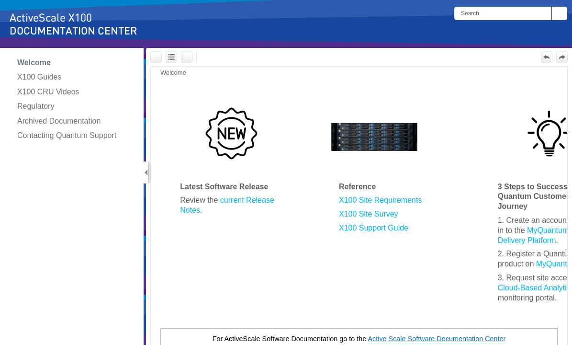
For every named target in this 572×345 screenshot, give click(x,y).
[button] (559, 13)
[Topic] (359, 206)
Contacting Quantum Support (66, 135)
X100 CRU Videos (48, 92)
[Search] (502, 13)
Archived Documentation (59, 121)
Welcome (34, 62)
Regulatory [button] (35, 106)
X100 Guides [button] (39, 77)
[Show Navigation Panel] (146, 172)
